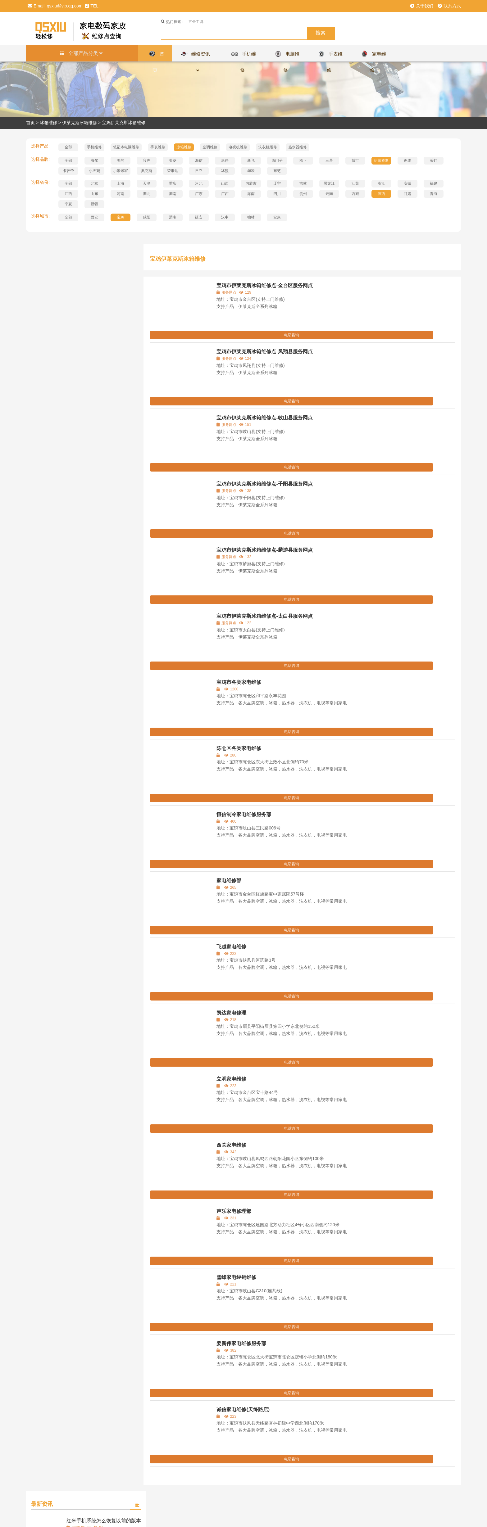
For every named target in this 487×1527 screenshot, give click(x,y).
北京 (94, 183)
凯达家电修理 (231, 1012)
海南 (251, 194)
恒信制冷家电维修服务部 (243, 814)
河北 (199, 183)
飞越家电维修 (231, 946)
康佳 (225, 160)
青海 (433, 194)
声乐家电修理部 (233, 1211)
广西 (225, 194)
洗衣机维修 (267, 147)
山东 (94, 194)
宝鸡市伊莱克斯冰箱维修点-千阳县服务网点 (264, 483)
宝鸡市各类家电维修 (238, 682)
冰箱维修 (48, 122)
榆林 (251, 217)
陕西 (381, 194)
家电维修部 (228, 880)
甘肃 (407, 194)
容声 (146, 160)
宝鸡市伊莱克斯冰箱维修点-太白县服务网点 (264, 616)
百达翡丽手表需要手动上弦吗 (98, 548)
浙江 (381, 183)
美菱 (172, 160)
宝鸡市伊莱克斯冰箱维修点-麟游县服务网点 (264, 550)
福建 (433, 183)
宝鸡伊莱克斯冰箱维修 (123, 122)
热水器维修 (297, 147)
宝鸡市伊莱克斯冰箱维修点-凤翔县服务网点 (264, 351)
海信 (199, 160)
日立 (199, 171)
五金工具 (196, 22)
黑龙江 (329, 183)
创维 (407, 160)
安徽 (407, 183)
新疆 (94, 204)
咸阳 (146, 217)
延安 (199, 217)
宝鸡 (120, 217)
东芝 (277, 171)
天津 (146, 183)
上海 (120, 183)
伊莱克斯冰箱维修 (79, 122)
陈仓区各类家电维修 (238, 748)
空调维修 (210, 147)
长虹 (433, 160)
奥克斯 (146, 171)
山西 (225, 183)
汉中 (225, 217)
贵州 (303, 194)
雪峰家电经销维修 (236, 1277)
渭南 (172, 217)
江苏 (355, 183)
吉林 (303, 183)
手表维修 (157, 147)
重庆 (172, 183)
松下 (303, 160)
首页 (30, 122)
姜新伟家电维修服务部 (241, 1343)
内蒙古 (251, 183)
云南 (329, 194)
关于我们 (421, 5)
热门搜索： (173, 22)
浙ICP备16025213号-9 (276, 1516)
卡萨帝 (68, 171)
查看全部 (80, 582)
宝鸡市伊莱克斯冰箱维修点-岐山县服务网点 (264, 417)
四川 (277, 194)
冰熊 (225, 171)
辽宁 (277, 183)
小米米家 (120, 171)
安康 (277, 217)
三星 (329, 160)
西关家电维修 (231, 1145)
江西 (68, 194)
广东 (199, 194)
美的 (120, 160)
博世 (355, 160)
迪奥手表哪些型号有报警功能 (98, 488)
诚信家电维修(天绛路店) (243, 1409)
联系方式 (449, 5)
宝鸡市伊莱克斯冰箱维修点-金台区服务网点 (264, 285)
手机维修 (94, 147)
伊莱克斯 (381, 160)
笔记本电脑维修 (126, 147)
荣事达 (172, 171)
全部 (68, 147)
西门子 (277, 160)
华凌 (251, 171)
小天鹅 (94, 171)
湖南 (172, 194)
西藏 (355, 194)
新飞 (251, 160)
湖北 (146, 194)
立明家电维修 (231, 1079)
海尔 (94, 160)
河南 (120, 194)
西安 (94, 217)
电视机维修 (238, 147)
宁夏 (68, 204)
